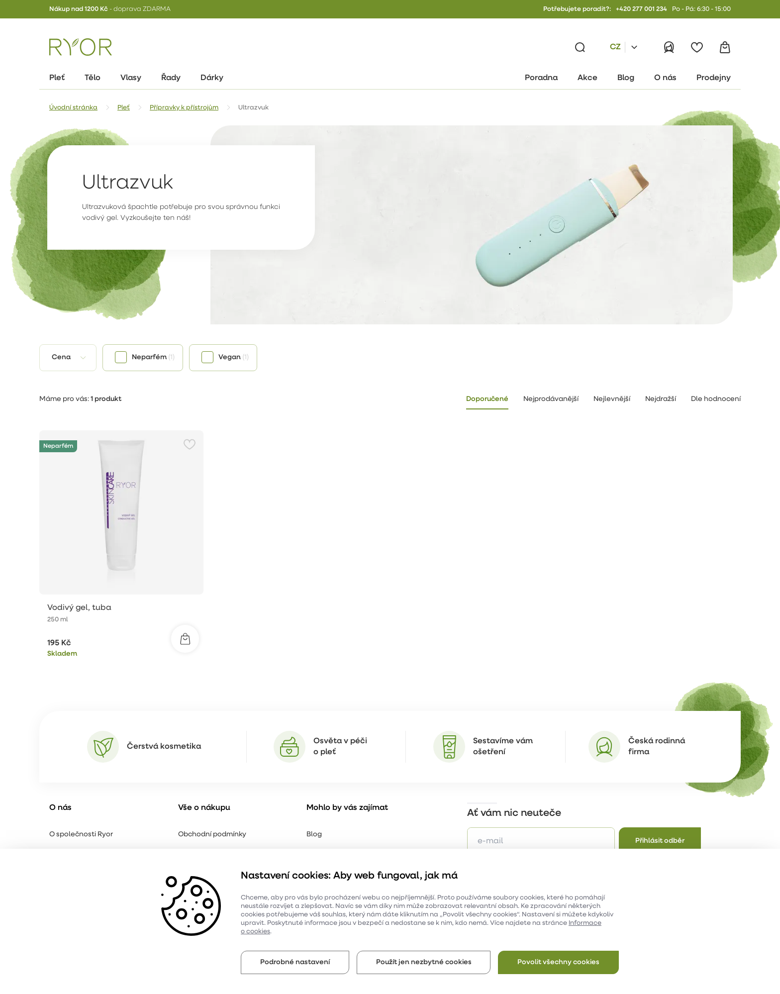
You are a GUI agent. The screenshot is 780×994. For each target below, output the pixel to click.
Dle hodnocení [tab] (716, 399)
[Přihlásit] (669, 47)
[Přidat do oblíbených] (189, 444)
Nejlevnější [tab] (611, 399)
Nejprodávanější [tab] (551, 399)
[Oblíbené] (697, 47)
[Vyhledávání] (580, 47)
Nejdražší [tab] (660, 399)
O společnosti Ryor (81, 834)
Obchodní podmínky (212, 834)
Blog (314, 834)
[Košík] (725, 47)
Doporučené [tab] (487, 399)
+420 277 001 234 (641, 9)
